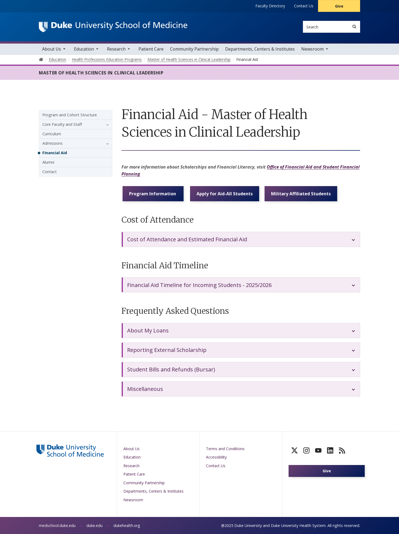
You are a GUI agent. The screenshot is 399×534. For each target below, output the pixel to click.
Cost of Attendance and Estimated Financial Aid (187, 239)
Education (84, 49)
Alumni (48, 162)
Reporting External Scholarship (167, 350)
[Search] (354, 26)
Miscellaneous (145, 389)
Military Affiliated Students (301, 194)
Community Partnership (194, 49)
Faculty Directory (270, 5)
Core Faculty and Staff (62, 124)
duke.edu (94, 525)
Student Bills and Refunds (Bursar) (171, 369)
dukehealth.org (126, 525)
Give (339, 6)
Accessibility (216, 457)
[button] (106, 124)
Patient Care (151, 49)
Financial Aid (54, 152)
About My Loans (148, 330)
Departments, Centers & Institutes (260, 49)
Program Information (153, 194)
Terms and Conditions (225, 448)
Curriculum (51, 133)
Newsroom (312, 49)
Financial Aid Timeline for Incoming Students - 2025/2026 (199, 285)
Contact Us (303, 5)
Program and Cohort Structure (69, 114)
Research (116, 49)
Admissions (52, 143)
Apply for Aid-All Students (225, 194)
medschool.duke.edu (57, 525)
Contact (49, 171)
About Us (51, 49)
